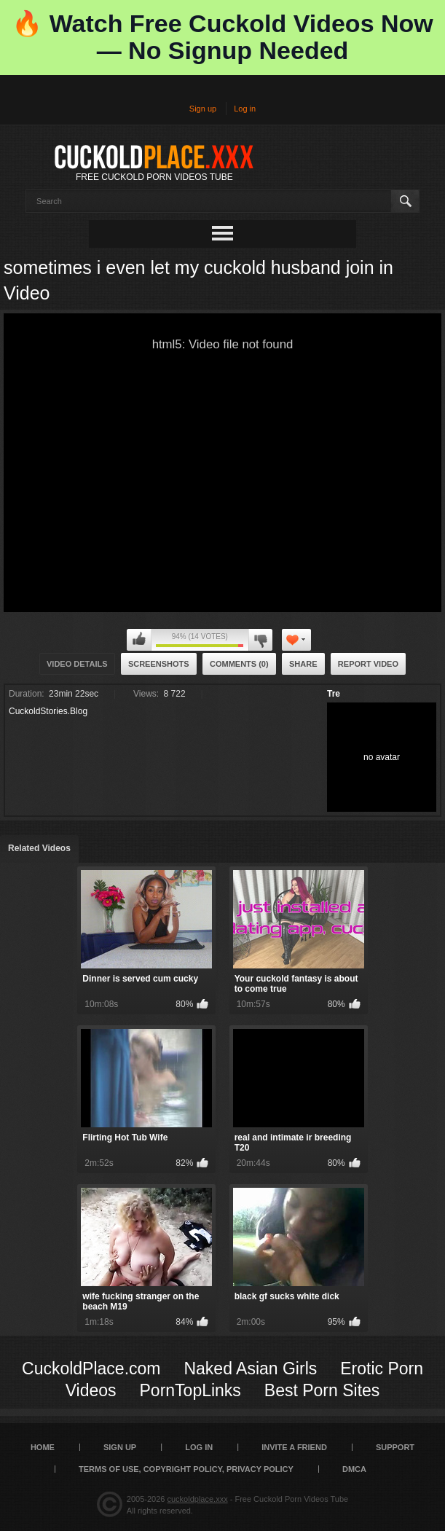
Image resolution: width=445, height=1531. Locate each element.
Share (303, 663)
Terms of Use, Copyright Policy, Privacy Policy (186, 1469)
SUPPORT (395, 1447)
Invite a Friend (294, 1447)
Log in (245, 108)
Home (43, 1447)
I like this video (139, 640)
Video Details (77, 663)
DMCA (354, 1469)
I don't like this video (260, 640)
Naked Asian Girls (250, 1368)
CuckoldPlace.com (91, 1368)
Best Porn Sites (322, 1390)
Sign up (202, 108)
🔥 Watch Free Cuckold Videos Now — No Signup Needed (222, 36)
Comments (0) (239, 663)
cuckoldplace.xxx (198, 1499)
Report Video (368, 663)
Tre (333, 694)
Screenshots (158, 663)
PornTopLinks (190, 1390)
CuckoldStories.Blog (48, 711)
